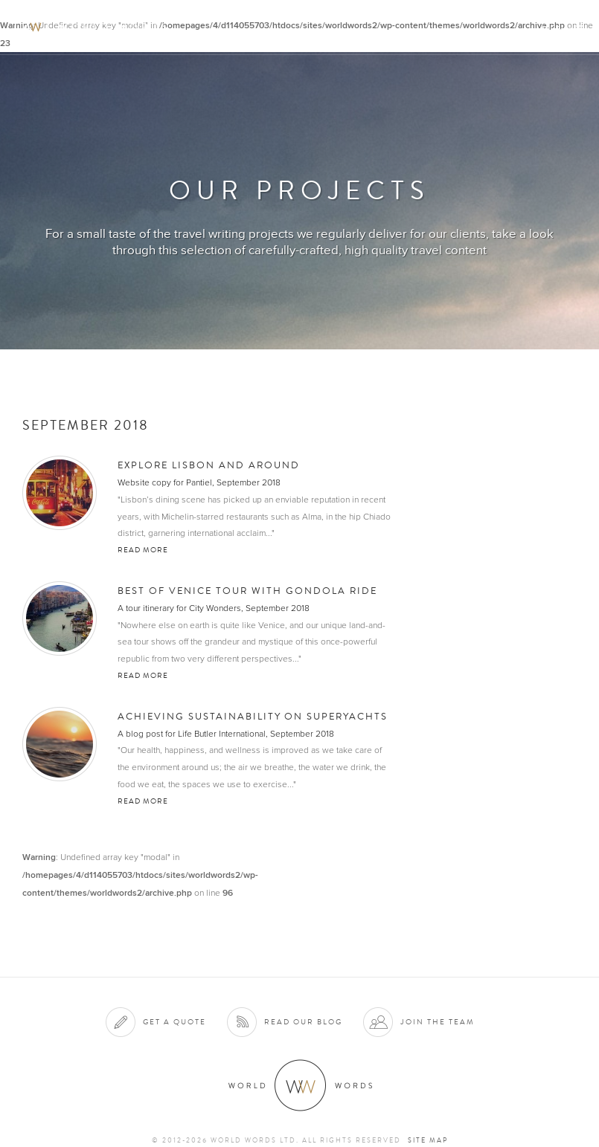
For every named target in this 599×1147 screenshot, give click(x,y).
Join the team (437, 1022)
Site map (428, 1140)
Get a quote (174, 1022)
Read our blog (303, 1022)
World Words (95, 26)
